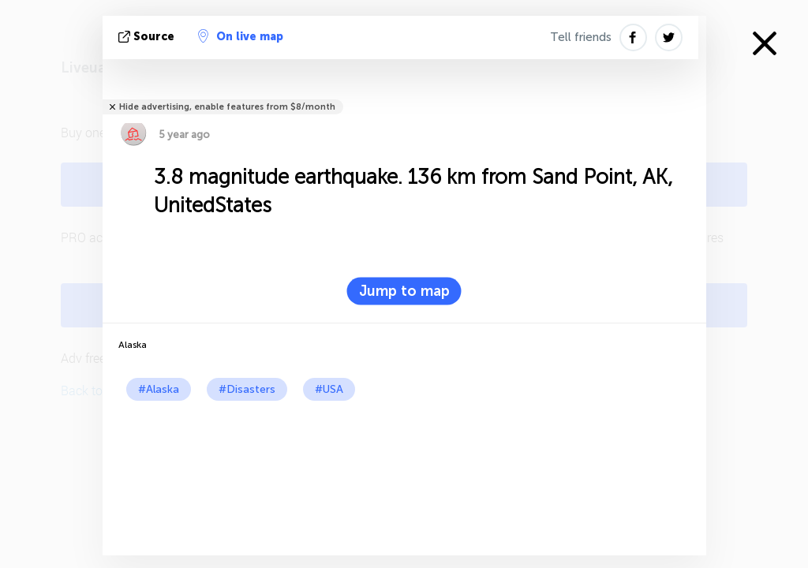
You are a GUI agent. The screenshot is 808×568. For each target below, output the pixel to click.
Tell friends (581, 37)
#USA (329, 389)
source (148, 36)
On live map (240, 36)
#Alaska (158, 389)
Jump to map (404, 291)
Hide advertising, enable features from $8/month (227, 107)
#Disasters (247, 389)
